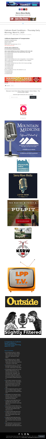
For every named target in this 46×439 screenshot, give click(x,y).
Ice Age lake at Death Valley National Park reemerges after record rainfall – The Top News (12, 413)
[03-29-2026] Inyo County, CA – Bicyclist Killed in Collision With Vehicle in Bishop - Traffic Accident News (12, 353)
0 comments (28, 34)
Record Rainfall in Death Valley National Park (13, 425)
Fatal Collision (18, 367)
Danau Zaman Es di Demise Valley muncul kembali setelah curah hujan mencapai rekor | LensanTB (13, 407)
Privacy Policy (24, 437)
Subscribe (33, 97)
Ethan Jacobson (9, 34)
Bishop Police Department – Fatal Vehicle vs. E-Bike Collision (12, 356)
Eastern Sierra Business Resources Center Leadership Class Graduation (13, 397)
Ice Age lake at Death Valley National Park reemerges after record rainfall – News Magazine (12, 401)
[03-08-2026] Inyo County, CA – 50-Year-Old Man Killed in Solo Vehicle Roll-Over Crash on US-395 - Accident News (13, 366)
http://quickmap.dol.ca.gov (9, 45)
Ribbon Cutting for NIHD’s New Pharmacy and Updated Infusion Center (13, 391)
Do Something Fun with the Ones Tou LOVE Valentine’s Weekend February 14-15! (13, 377)
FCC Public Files (23, 118)
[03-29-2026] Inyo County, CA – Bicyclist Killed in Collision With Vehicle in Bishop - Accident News (12, 361)
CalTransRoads (22, 34)
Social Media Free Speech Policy (34, 437)
